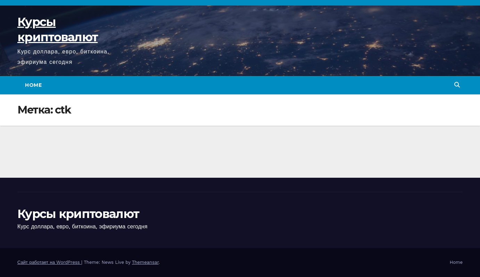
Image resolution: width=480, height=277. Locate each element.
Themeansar (145, 262)
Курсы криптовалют (78, 214)
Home (33, 85)
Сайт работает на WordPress (49, 262)
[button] (457, 85)
